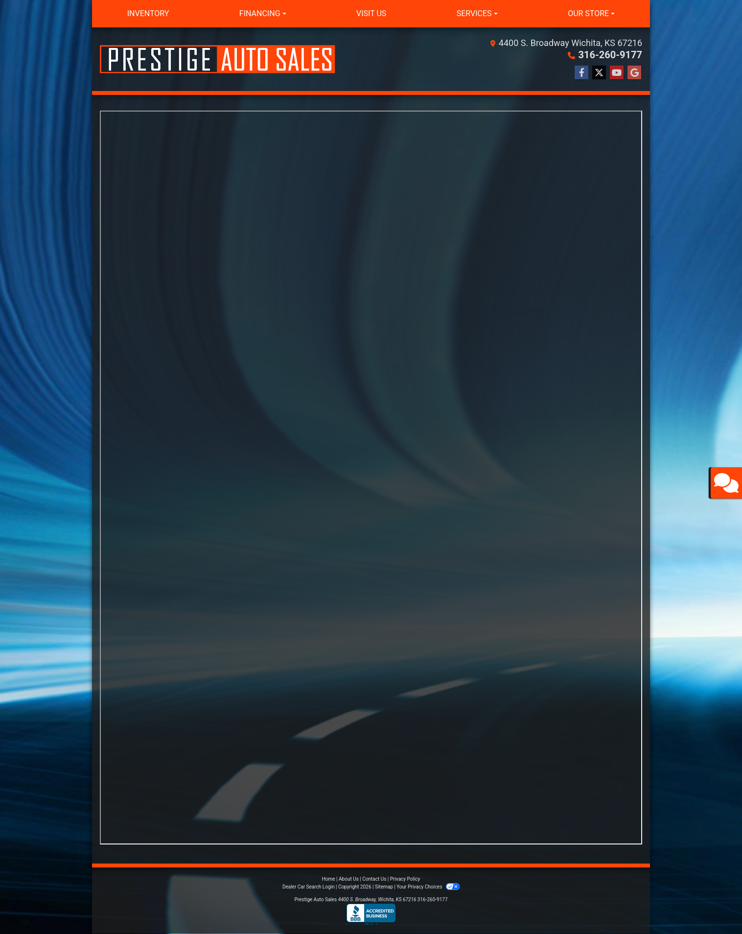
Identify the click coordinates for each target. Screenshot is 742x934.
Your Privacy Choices (428, 886)
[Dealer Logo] (217, 59)
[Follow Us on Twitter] (599, 73)
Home (328, 879)
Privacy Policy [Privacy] (405, 879)
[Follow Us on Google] (634, 73)
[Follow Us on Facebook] (581, 73)
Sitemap (384, 886)
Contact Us (374, 879)
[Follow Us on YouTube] (617, 73)
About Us (349, 879)
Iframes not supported (371, 477)
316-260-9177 (610, 55)
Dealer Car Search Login (308, 886)
